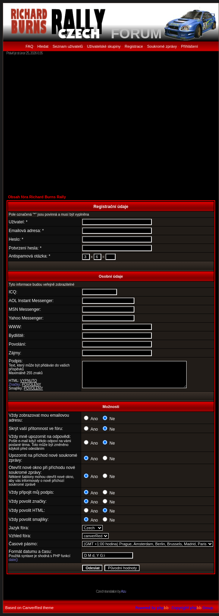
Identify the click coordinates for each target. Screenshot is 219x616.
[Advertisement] (65, 124)
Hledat (42, 46)
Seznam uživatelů (68, 46)
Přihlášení (189, 46)
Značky (14, 384)
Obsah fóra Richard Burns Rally (37, 197)
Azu (123, 591)
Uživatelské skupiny (104, 46)
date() (13, 560)
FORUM (136, 33)
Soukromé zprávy (162, 46)
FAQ (29, 46)
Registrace (134, 46)
